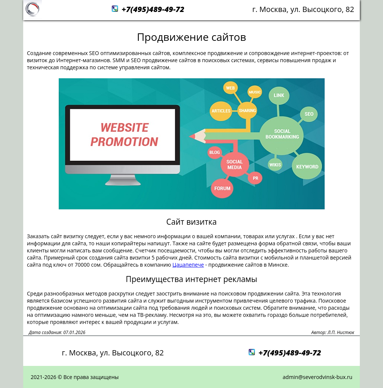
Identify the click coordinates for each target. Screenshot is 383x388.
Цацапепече (188, 264)
